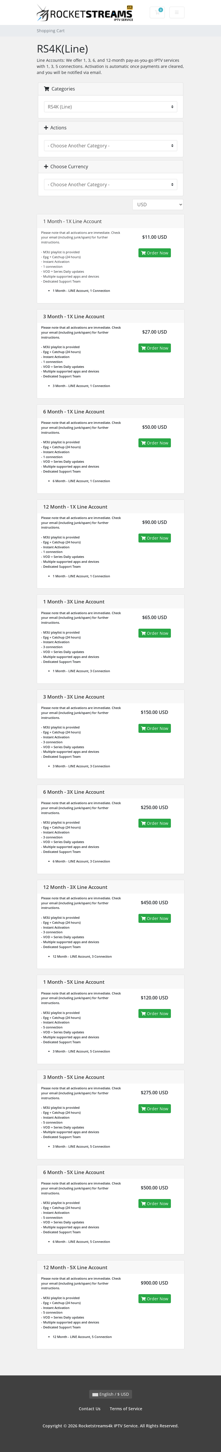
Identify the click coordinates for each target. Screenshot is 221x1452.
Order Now (154, 253)
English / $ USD (110, 1394)
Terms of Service (126, 1408)
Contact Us (90, 1408)
